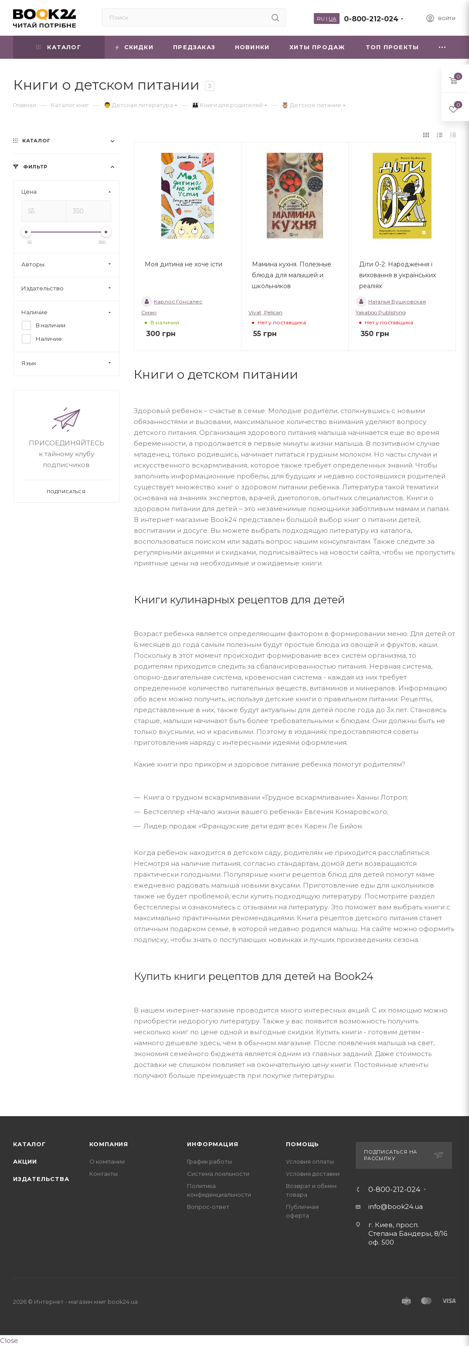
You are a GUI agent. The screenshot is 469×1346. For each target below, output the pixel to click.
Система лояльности (218, 1173)
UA (332, 18)
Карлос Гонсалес (171, 301)
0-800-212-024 (371, 19)
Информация (212, 1144)
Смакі (148, 312)
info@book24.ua (395, 1206)
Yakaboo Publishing (381, 312)
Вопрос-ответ (208, 1206)
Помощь (302, 1144)
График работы (209, 1161)
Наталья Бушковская (391, 301)
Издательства (41, 1178)
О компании (107, 1161)
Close (9, 1340)
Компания (108, 1144)
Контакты (103, 1173)
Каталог (29, 1144)
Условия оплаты (310, 1161)
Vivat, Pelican (265, 312)
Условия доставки (313, 1173)
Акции (25, 1161)
